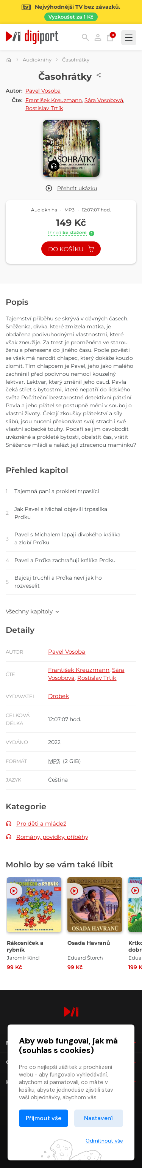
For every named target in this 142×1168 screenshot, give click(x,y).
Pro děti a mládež (41, 823)
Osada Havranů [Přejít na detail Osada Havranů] (88, 942)
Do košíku (71, 249)
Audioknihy (37, 60)
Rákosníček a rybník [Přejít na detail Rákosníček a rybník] (25, 946)
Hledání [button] (85, 37)
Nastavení (98, 1118)
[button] (71, 188)
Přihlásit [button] (98, 37)
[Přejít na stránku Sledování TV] (71, 12)
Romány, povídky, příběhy (52, 836)
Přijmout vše (43, 1118)
